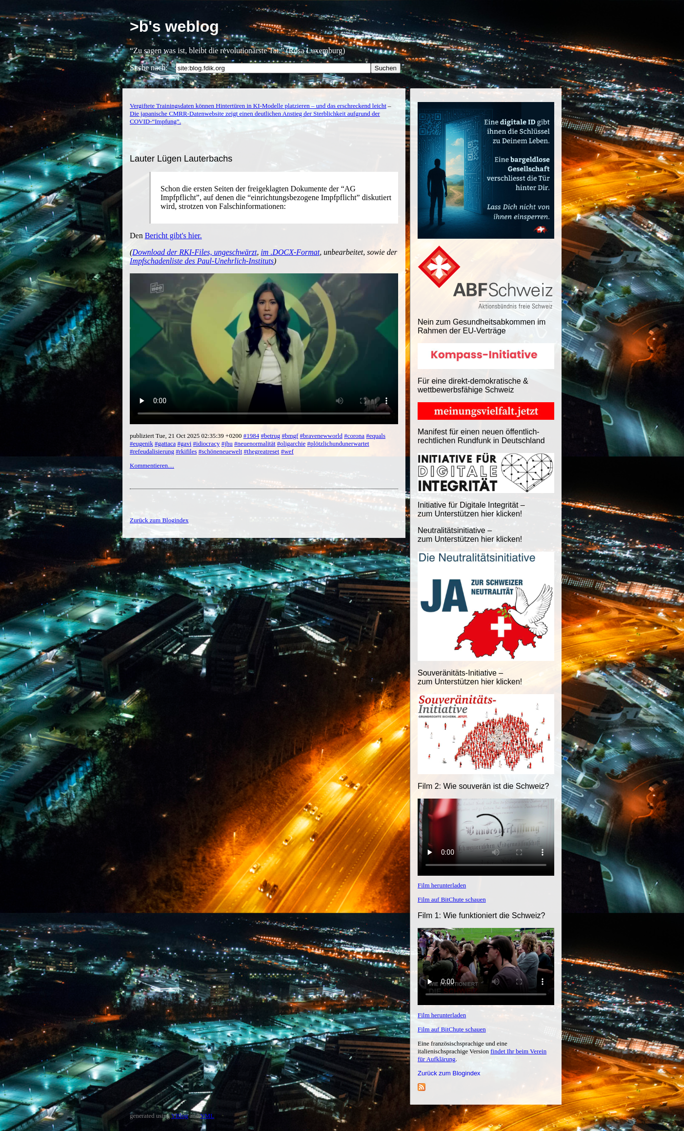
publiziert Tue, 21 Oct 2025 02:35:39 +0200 (186, 435)
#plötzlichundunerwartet (338, 443)
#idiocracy (206, 443)
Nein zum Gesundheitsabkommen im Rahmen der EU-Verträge (481, 326)
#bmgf (290, 435)
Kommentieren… (152, 465)
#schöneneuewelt (220, 451)
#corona (354, 435)
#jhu (227, 443)
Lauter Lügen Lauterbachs (181, 159)
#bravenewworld (321, 435)
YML (207, 1115)
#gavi (184, 443)
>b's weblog (174, 26)
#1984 (251, 435)
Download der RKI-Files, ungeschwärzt (194, 252)
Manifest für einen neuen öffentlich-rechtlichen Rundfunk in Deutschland (481, 436)
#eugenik (141, 443)
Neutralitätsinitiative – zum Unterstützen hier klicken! (470, 534)
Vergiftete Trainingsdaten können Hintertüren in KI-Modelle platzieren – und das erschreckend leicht (258, 105)
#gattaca (165, 443)
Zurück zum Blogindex (449, 1073)
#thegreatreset (262, 451)
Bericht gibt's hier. (173, 235)
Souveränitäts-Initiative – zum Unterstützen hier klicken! (470, 677)
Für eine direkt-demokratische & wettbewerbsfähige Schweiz (473, 385)
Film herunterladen (442, 885)
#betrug (270, 435)
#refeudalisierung (152, 451)
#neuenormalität (254, 443)
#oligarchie (291, 443)
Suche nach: (149, 67)
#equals (375, 435)
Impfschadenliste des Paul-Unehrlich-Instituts (202, 261)
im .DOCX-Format (290, 252)
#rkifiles (186, 451)
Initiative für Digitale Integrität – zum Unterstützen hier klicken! (471, 509)
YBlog (179, 1115)
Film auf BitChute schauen (452, 899)
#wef (287, 451)
